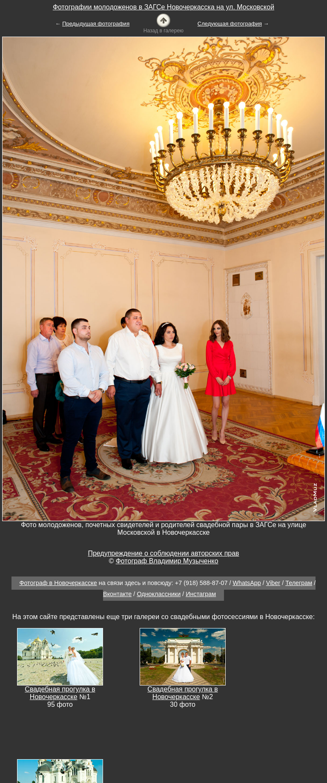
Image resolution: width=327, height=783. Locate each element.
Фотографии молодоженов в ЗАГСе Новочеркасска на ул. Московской (163, 7)
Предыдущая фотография (95, 23)
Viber (273, 582)
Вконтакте (117, 594)
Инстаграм (201, 594)
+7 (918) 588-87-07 (201, 582)
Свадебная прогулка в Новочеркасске (60, 692)
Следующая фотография (230, 23)
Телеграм (298, 582)
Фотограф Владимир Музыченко (167, 561)
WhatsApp (246, 582)
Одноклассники (159, 594)
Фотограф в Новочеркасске (58, 582)
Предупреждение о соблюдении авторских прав (163, 553)
